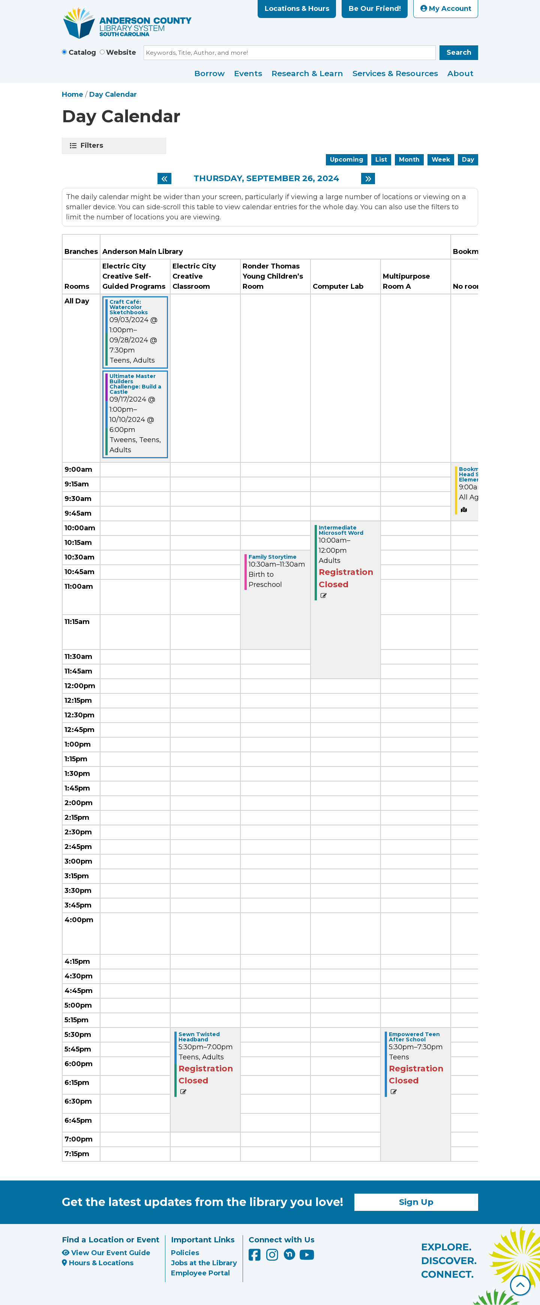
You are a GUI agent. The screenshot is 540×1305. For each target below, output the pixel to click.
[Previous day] (164, 178)
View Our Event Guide (106, 1253)
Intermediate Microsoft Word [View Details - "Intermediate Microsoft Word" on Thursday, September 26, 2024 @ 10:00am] (341, 530)
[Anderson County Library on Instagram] (273, 1257)
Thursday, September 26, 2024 (266, 178)
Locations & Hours (297, 8)
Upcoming (346, 159)
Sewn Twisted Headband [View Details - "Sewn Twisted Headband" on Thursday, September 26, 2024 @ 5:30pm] (199, 1037)
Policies (185, 1253)
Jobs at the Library (204, 1263)
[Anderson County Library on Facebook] (255, 1257)
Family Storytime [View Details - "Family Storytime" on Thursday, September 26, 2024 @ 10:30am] (273, 557)
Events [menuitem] (248, 73)
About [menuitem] (460, 73)
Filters (93, 145)
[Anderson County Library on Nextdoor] (290, 1254)
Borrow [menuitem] (209, 73)
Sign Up (416, 1202)
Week (441, 159)
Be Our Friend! (375, 8)
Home (72, 94)
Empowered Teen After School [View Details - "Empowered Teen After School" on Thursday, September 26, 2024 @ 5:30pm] (414, 1037)
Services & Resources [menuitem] (395, 73)
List (381, 159)
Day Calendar (113, 94)
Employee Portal (200, 1273)
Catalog (82, 52)
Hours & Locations (98, 1263)
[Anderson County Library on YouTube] (307, 1257)
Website (121, 52)
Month (409, 159)
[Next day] (368, 178)
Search (459, 52)
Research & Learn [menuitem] (307, 73)
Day (468, 159)
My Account (445, 8)
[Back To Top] (520, 1285)
